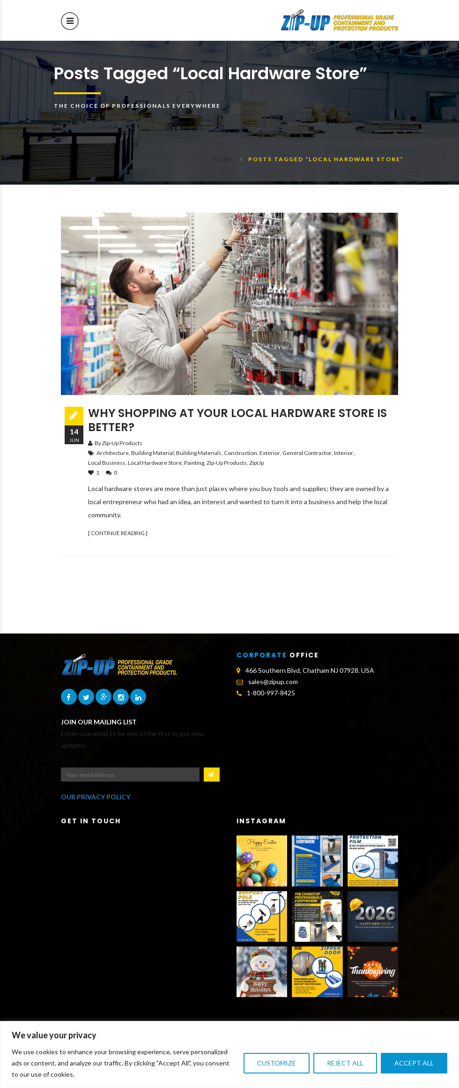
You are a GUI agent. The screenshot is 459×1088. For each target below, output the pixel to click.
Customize (276, 1063)
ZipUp (256, 462)
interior (343, 452)
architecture (112, 452)
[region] (229, 1054)
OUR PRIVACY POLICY (95, 797)
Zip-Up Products (227, 462)
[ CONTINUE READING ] (118, 533)
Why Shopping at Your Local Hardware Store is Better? (237, 420)
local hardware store (155, 462)
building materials (199, 452)
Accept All (414, 1063)
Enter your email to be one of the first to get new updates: (132, 739)
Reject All (345, 1063)
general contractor (307, 452)
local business (107, 462)
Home (223, 159)
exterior (269, 452)
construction (240, 452)
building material (152, 452)
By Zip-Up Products (118, 443)
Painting (194, 462)
